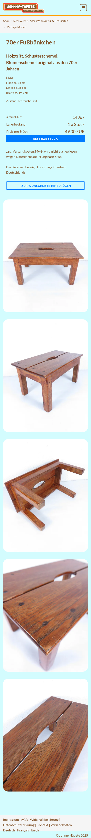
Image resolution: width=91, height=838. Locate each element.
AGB (24, 819)
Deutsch (9, 830)
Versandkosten (23, 151)
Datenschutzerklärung (18, 825)
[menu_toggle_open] (83, 7)
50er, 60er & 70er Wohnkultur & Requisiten (40, 21)
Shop (6, 21)
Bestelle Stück (45, 138)
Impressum (11, 819)
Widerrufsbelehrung (44, 819)
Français (23, 830)
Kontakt (42, 825)
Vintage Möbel (16, 27)
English (36, 830)
